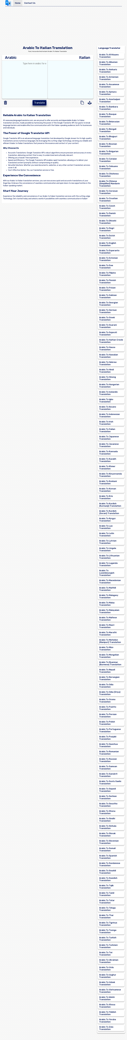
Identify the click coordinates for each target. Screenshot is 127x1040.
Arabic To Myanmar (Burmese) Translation (110, 663)
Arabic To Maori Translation (106, 626)
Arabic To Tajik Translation (106, 886)
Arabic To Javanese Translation (109, 445)
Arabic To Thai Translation (106, 916)
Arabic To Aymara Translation (107, 93)
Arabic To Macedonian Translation (110, 581)
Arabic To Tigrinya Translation (108, 924)
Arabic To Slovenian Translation (109, 842)
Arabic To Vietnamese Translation (110, 991)
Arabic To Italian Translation (107, 430)
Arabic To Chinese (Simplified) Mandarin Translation (109, 183)
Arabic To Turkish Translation (107, 938)
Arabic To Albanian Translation (108, 63)
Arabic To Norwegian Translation (109, 678)
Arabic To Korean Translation (107, 490)
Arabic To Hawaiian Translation (108, 356)
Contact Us (29, 3)
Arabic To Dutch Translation (107, 236)
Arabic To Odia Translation (106, 685)
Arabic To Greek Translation (107, 318)
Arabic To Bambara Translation (108, 108)
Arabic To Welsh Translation (107, 998)
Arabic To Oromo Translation (107, 700)
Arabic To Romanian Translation (109, 752)
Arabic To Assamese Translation (109, 85)
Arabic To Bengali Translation (107, 130)
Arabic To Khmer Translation (107, 467)
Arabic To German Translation (108, 311)
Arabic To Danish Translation (107, 214)
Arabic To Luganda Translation (108, 564)
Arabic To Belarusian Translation (109, 122)
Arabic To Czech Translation (107, 207)
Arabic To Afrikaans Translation (109, 55)
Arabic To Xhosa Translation (107, 1005)
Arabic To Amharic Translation (108, 70)
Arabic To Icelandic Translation (108, 393)
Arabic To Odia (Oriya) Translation (109, 693)
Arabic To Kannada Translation (108, 452)
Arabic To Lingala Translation (107, 549)
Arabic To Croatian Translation (108, 199)
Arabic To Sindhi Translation (107, 819)
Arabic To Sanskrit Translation (108, 775)
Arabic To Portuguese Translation (110, 730)
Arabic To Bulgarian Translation (108, 152)
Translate (39, 102)
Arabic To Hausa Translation (107, 348)
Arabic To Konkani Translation (108, 482)
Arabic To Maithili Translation (107, 589)
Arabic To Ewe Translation (106, 266)
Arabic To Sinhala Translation (107, 827)
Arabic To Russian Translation (108, 760)
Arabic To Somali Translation (107, 849)
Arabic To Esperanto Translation (109, 251)
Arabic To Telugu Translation (107, 909)
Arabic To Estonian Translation (108, 259)
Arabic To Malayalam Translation (109, 611)
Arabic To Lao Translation (106, 527)
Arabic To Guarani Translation (108, 326)
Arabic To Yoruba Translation (107, 1020)
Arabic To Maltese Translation (108, 618)
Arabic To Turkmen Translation (108, 946)
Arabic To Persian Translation (108, 715)
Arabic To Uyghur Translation (107, 976)
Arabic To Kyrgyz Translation (107, 519)
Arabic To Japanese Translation (109, 437)
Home (17, 3)
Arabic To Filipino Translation (107, 274)
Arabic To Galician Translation (108, 296)
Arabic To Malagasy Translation (108, 596)
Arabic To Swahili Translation (107, 871)
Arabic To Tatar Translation (107, 901)
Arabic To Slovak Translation (107, 834)
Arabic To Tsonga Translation (107, 931)
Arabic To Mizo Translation (106, 648)
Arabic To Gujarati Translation (108, 333)
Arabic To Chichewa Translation (109, 175)
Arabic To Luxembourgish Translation (106, 572)
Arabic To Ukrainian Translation (108, 961)
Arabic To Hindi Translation (106, 370)
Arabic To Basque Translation (107, 115)
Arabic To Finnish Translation (107, 281)
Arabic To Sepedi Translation (107, 790)
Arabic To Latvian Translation (107, 542)
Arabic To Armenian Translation (108, 78)
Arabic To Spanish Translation (108, 857)
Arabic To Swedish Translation (108, 879)
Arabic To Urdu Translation (106, 968)
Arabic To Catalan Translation (108, 160)
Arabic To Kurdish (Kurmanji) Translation (110, 504)
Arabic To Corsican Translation (108, 192)
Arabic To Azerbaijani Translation (109, 100)
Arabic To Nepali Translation (107, 670)
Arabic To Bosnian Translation (108, 145)
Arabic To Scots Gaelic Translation (110, 782)
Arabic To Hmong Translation (107, 378)
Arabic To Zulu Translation (106, 1028)
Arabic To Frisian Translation (107, 289)
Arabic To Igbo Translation (106, 400)
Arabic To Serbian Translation (108, 797)
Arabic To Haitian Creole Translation (111, 341)
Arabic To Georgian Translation (108, 303)
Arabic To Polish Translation (107, 723)
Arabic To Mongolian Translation (109, 656)
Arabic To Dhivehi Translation (107, 222)
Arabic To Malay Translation (107, 603)
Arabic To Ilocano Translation (107, 408)
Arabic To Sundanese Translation (109, 864)
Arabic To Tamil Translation (106, 894)
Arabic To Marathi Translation (108, 633)
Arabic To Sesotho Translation (108, 804)
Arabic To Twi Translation (105, 953)
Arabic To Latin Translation (106, 534)
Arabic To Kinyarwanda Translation (110, 475)
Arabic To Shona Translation (107, 812)
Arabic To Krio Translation (106, 497)
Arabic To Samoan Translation (108, 767)
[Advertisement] (63, 26)
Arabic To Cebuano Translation (108, 167)
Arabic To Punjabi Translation (107, 737)
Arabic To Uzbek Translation (107, 983)
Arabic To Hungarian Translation (109, 385)
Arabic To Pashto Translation (107, 708)
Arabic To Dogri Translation (106, 229)
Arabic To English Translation (107, 244)
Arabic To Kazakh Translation (107, 460)
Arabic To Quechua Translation (108, 745)
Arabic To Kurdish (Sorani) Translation (109, 512)
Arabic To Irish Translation (106, 423)
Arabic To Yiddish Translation (107, 1013)
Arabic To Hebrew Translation (108, 363)
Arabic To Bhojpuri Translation (108, 137)
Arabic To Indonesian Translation (109, 415)
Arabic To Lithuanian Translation (109, 556)
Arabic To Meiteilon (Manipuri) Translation (110, 641)
